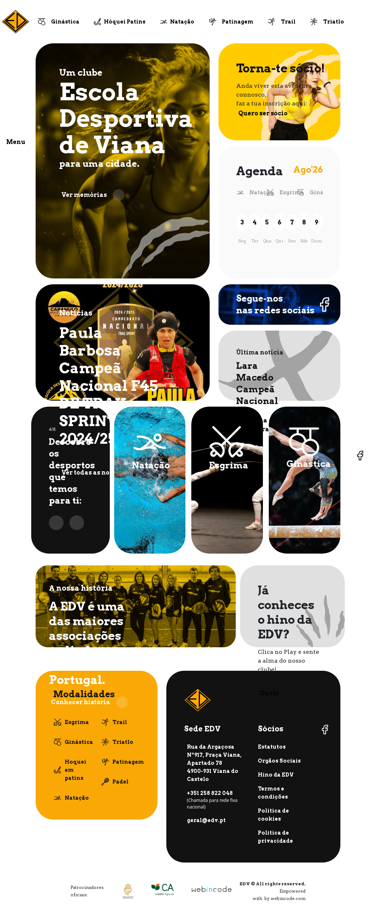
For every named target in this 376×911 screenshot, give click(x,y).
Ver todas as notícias (103, 473)
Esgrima (291, 192)
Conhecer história (89, 702)
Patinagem (237, 22)
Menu (15, 141)
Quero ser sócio (271, 113)
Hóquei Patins (124, 22)
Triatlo (333, 22)
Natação (182, 22)
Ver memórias (92, 195)
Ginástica (65, 22)
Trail (288, 22)
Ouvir (278, 693)
